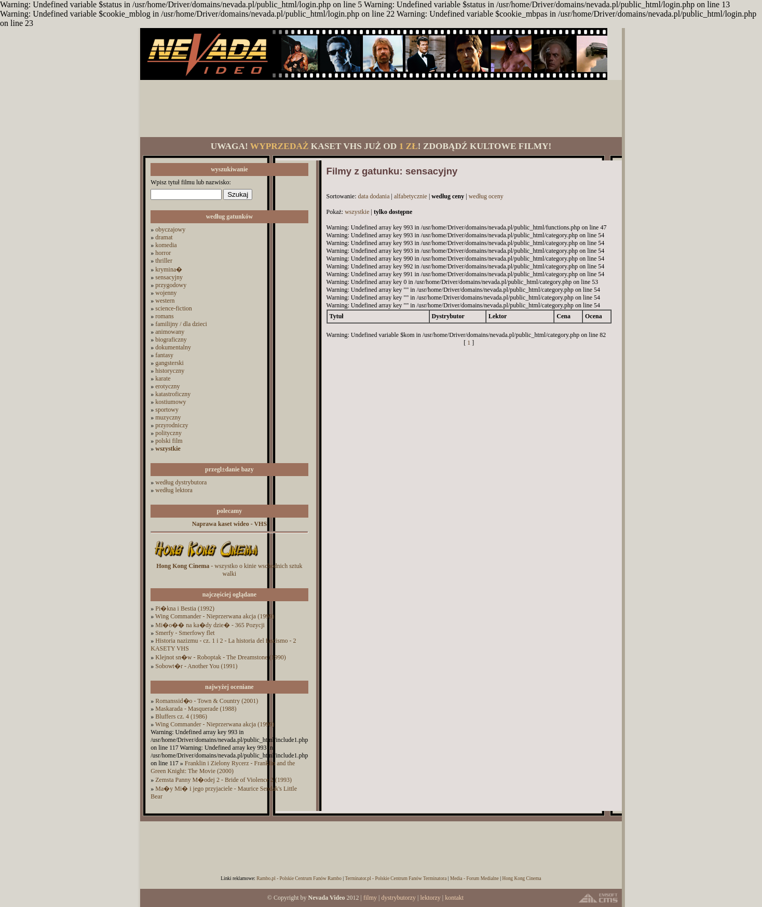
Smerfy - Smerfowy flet (184, 633)
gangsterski (169, 363)
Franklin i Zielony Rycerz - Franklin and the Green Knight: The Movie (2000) (223, 767)
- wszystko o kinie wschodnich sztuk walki (229, 569)
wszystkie (357, 211)
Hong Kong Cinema (521, 878)
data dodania (374, 196)
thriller (163, 260)
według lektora (174, 490)
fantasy (164, 355)
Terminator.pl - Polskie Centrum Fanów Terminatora (395, 878)
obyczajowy (170, 229)
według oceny (486, 196)
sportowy (167, 409)
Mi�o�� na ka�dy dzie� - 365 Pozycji (210, 625)
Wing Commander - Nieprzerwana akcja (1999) (214, 616)
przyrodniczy (171, 425)
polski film (168, 440)
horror (163, 252)
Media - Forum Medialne (474, 878)
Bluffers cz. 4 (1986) (181, 716)
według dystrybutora (181, 482)
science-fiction (173, 308)
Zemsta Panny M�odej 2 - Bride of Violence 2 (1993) (223, 779)
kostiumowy (170, 401)
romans (164, 316)
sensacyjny (169, 277)
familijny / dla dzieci (181, 324)
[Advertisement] (381, 108)
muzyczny (168, 417)
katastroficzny (172, 394)
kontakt (454, 897)
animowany (169, 331)
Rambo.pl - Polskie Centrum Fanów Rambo (299, 878)
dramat (163, 237)
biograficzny (171, 339)
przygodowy (170, 285)
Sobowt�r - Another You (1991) (196, 666)
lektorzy (430, 897)
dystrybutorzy (398, 897)
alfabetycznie (410, 196)
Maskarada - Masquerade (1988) (195, 708)
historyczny (169, 370)
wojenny (165, 292)
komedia (165, 245)
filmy (370, 897)
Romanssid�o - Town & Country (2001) (206, 701)
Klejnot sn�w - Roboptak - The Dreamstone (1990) (220, 657)
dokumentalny (173, 347)
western (164, 300)
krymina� (168, 269)
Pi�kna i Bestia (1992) (184, 608)
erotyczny (167, 386)
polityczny (168, 433)
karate (162, 378)
